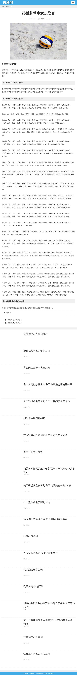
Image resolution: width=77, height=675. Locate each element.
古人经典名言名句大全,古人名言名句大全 (45, 435)
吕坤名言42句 (30, 536)
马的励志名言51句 (33, 569)
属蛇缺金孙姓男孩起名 (15, 320)
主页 (3, 6)
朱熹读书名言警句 (33, 637)
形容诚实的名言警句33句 (36, 351)
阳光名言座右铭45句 (34, 418)
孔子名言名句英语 (33, 586)
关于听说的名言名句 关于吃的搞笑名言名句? (47, 485)
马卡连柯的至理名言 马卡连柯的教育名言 (45, 519)
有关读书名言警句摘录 (35, 334)
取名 (7, 6)
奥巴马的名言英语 (33, 452)
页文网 (42, 19)
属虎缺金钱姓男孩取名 (15, 323)
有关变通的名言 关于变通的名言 (40, 553)
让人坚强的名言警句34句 (36, 502)
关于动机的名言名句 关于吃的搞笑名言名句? (47, 401)
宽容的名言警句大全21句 (36, 367)
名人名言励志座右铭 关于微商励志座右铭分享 (47, 384)
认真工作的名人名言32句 (36, 654)
